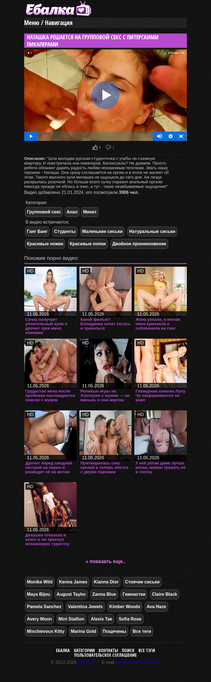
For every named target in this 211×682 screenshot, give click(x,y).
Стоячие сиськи (142, 582)
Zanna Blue (104, 594)
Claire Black (164, 594)
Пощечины (114, 631)
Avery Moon (39, 619)
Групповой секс (44, 212)
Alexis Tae (101, 619)
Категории (84, 650)
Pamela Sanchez (44, 606)
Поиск (128, 650)
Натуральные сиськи (152, 231)
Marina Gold (83, 631)
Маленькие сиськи (102, 231)
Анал (71, 212)
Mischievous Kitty (45, 631)
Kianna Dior (106, 582)
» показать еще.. (106, 561)
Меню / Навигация (48, 22)
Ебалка (63, 650)
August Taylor (71, 594)
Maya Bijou (38, 594)
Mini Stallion (71, 619)
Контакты (108, 650)
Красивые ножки (45, 243)
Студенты (65, 231)
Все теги (142, 631)
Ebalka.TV (88, 662)
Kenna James (73, 582)
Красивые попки (88, 243)
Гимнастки (134, 594)
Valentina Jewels (85, 606)
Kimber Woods (124, 606)
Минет (89, 212)
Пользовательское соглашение (105, 655)
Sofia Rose (130, 619)
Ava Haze (156, 606)
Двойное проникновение (139, 243)
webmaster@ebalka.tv (138, 662)
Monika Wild (39, 582)
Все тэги (146, 650)
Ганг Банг (37, 231)
